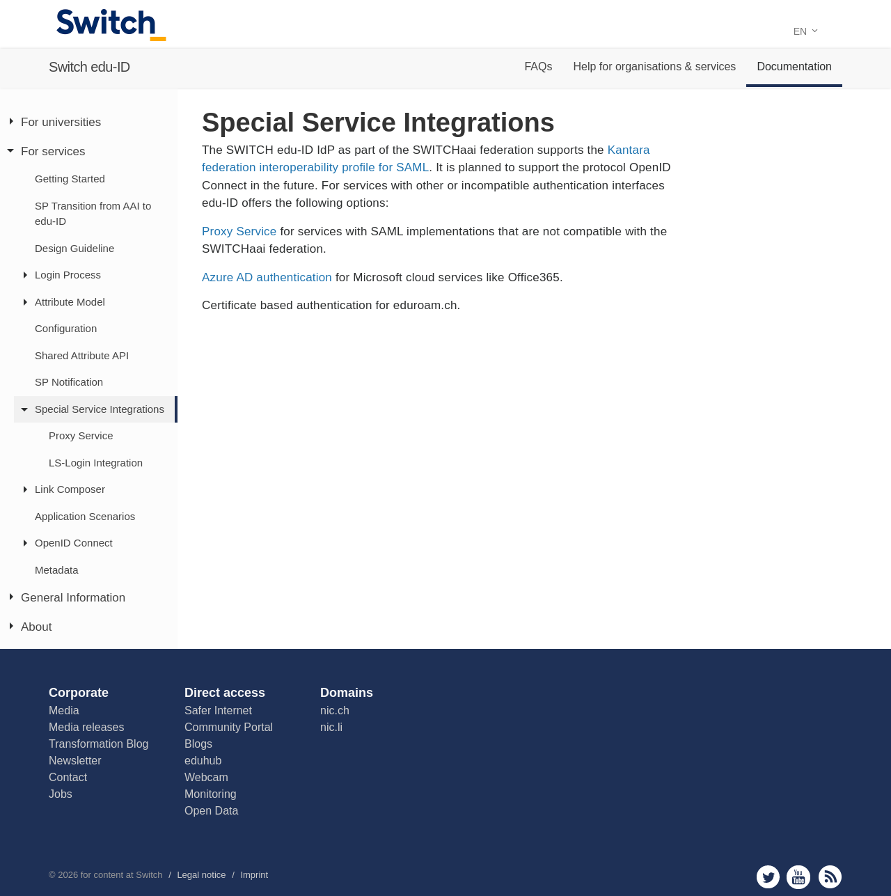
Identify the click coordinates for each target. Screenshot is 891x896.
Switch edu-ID (89, 66)
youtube (799, 877)
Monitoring (210, 794)
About (36, 627)
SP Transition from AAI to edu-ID (93, 214)
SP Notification (69, 382)
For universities (61, 122)
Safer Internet (218, 710)
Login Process (68, 275)
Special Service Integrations (99, 409)
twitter (768, 877)
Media (64, 710)
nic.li (331, 727)
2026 (68, 875)
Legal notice (201, 875)
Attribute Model (70, 302)
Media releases (87, 727)
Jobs (60, 794)
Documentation (794, 66)
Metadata (57, 570)
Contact (68, 777)
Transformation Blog (98, 744)
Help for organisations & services (654, 66)
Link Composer (70, 489)
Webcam (206, 777)
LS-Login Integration (96, 463)
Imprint (254, 875)
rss (830, 877)
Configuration (66, 328)
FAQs (538, 66)
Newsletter (75, 761)
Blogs (198, 744)
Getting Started (70, 178)
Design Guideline (74, 248)
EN (806, 31)
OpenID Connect (74, 543)
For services (53, 151)
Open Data (211, 811)
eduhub (202, 761)
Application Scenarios (85, 516)
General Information (73, 597)
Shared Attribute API (82, 355)
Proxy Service (81, 435)
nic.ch (334, 710)
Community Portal (228, 727)
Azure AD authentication (267, 277)
